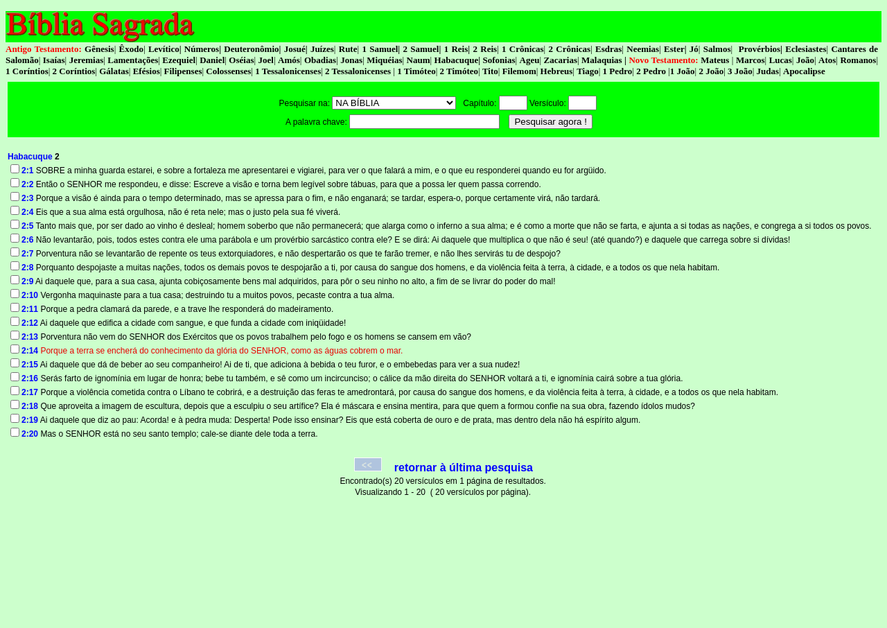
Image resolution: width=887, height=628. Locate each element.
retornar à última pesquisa (463, 467)
